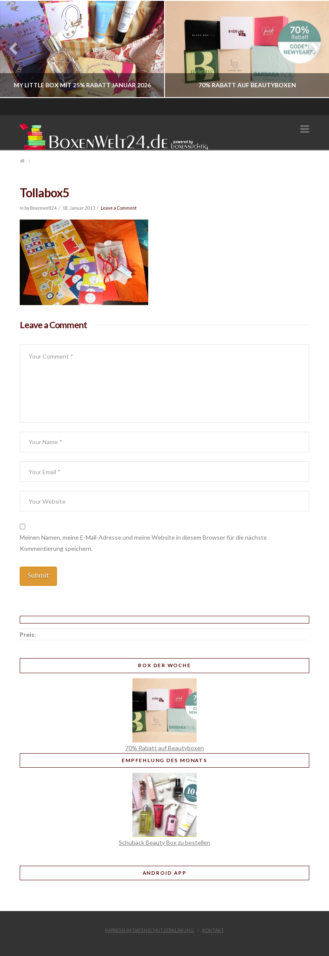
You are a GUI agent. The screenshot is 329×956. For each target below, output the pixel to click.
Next (311, 49)
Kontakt (213, 930)
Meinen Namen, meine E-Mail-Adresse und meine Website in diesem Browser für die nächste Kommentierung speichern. (143, 543)
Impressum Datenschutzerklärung (149, 930)
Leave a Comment (119, 208)
